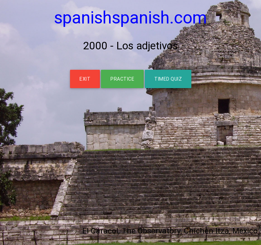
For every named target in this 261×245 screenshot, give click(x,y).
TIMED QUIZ (168, 79)
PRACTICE (122, 79)
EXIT (85, 79)
